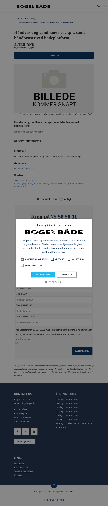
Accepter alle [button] (43, 274)
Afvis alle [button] (67, 274)
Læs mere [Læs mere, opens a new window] (62, 252)
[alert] (54, 253)
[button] (54, 282)
